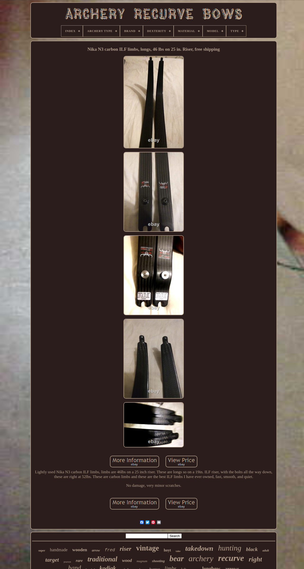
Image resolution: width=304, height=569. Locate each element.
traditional (102, 559)
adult (265, 550)
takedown (199, 548)
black (252, 549)
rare (79, 560)
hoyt (167, 550)
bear (176, 558)
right (255, 559)
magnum (142, 561)
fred (110, 550)
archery (201, 558)
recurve (231, 558)
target (52, 560)
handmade (58, 549)
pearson (67, 561)
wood (127, 560)
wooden (79, 549)
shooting (158, 561)
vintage (147, 548)
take (178, 551)
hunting (229, 548)
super (41, 550)
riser (125, 548)
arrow (96, 550)
